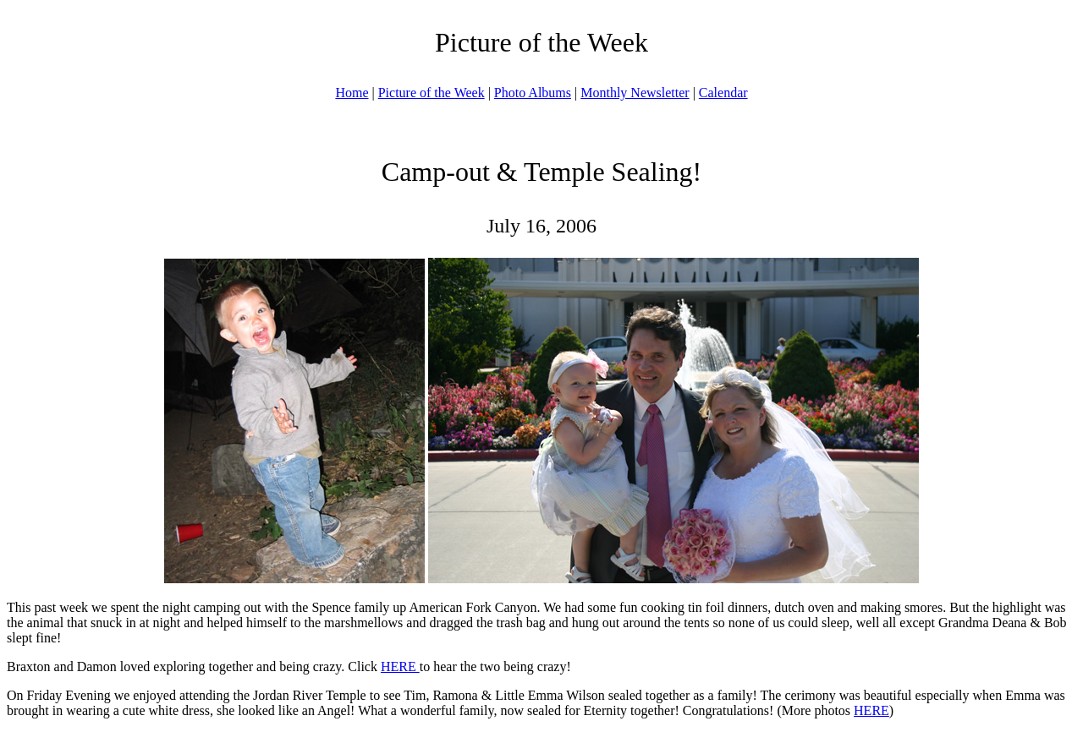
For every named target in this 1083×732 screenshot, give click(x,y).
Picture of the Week (431, 92)
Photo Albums (532, 92)
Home (351, 92)
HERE (400, 666)
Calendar (723, 92)
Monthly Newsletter (634, 92)
